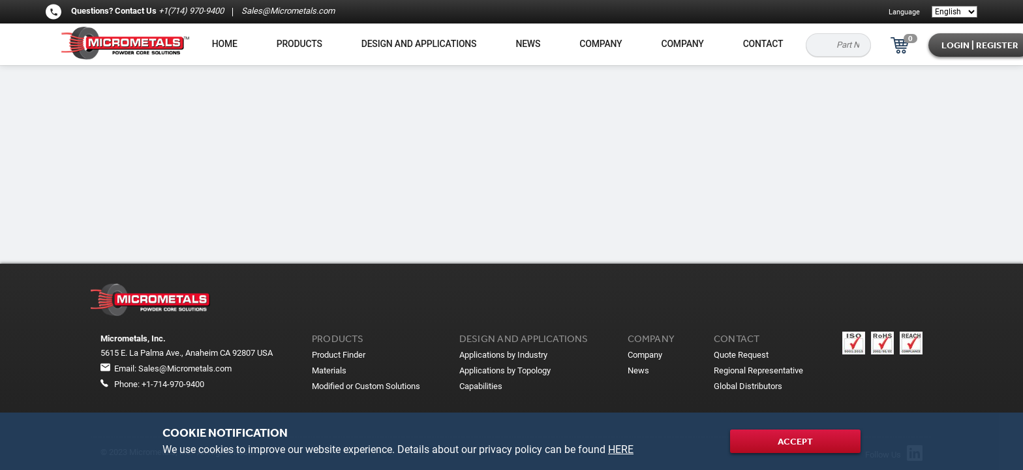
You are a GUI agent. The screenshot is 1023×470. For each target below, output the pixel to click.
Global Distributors (748, 386)
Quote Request (741, 355)
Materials (329, 370)
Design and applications (419, 44)
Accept (795, 441)
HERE (621, 449)
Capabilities (480, 386)
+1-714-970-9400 (173, 384)
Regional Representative (758, 370)
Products (299, 44)
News (527, 44)
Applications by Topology (505, 370)
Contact (763, 44)
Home (224, 44)
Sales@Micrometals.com (287, 11)
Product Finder (338, 355)
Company (600, 44)
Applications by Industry (503, 355)
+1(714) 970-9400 (191, 11)
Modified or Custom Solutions (366, 386)
